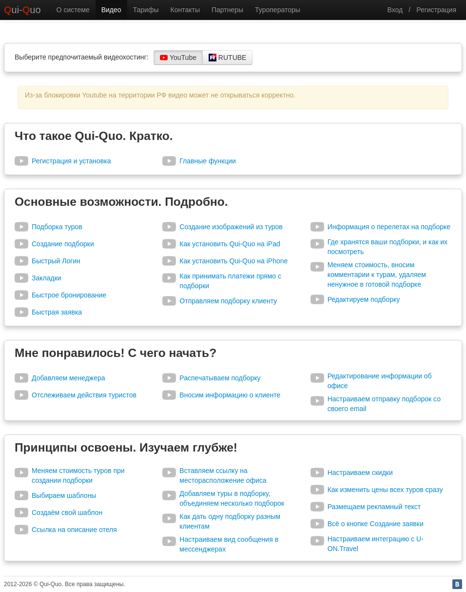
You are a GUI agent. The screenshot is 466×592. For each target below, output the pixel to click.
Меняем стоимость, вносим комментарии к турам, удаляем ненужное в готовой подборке (377, 274)
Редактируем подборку (364, 299)
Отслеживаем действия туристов (84, 395)
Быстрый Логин (56, 261)
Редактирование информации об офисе (380, 381)
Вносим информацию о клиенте (229, 395)
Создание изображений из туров (230, 227)
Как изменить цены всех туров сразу (385, 489)
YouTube (178, 57)
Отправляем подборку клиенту (228, 301)
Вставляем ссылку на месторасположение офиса (222, 475)
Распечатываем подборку (219, 378)
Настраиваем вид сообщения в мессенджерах (228, 544)
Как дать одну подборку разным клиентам (229, 521)
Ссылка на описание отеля (74, 529)
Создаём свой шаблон (67, 512)
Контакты (184, 10)
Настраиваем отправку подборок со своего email (384, 404)
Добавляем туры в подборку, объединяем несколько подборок (231, 498)
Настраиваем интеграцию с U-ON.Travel (376, 544)
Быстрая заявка (57, 312)
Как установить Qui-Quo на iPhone (233, 261)
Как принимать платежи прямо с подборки (230, 281)
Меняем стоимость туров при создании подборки (78, 475)
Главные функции (207, 161)
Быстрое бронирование (69, 295)
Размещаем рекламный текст (374, 507)
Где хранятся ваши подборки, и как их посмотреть (387, 247)
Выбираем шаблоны (64, 495)
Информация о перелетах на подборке (389, 227)
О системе (73, 10)
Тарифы (146, 10)
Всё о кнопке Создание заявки (376, 524)
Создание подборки (63, 244)
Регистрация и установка (71, 161)
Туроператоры (277, 10)
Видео (111, 10)
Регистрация (436, 10)
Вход (395, 10)
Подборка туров (57, 227)
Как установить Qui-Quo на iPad (229, 244)
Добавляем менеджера (68, 378)
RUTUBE (227, 57)
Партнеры (227, 10)
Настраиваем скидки (360, 472)
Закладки (46, 278)
